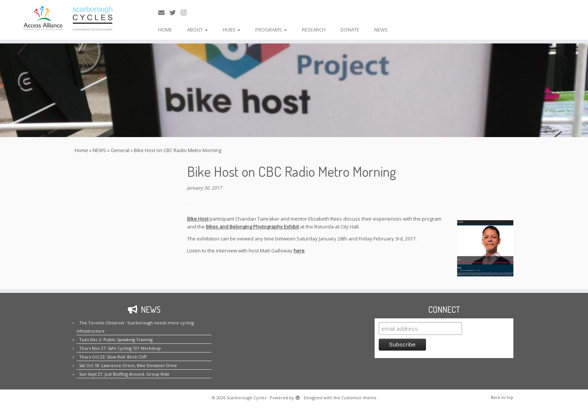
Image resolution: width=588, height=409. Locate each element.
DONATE (349, 29)
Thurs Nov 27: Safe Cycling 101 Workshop (120, 348)
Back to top (502, 397)
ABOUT (197, 29)
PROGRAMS (271, 29)
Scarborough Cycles (246, 397)
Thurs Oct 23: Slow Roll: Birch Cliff (112, 357)
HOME (165, 29)
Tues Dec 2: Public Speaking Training (116, 339)
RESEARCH (314, 29)
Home (81, 150)
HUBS (231, 29)
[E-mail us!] (164, 12)
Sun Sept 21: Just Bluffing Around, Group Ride (124, 374)
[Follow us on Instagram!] (186, 12)
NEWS (381, 29)
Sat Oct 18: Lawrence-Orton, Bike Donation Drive (128, 365)
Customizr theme (358, 397)
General (120, 150)
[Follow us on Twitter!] (175, 12)
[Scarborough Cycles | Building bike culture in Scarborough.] (68, 18)
